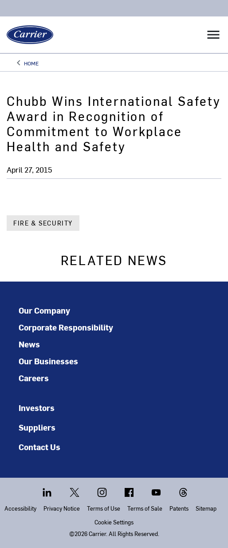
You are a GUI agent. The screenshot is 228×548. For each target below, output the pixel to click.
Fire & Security (43, 223)
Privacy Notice (61, 508)
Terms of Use (103, 508)
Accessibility (20, 508)
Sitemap (206, 508)
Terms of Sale (144, 508)
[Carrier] (26, 34)
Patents (179, 508)
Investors (37, 407)
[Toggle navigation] (213, 35)
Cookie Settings (114, 522)
